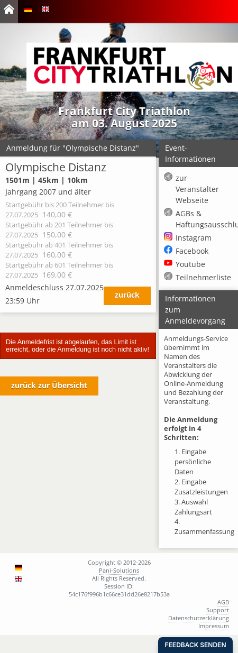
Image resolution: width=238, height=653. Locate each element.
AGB (223, 602)
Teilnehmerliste (203, 277)
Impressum (213, 626)
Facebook (192, 251)
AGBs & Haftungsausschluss (204, 218)
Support (217, 610)
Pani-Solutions (119, 570)
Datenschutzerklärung (198, 618)
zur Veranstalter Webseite (197, 189)
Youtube (190, 264)
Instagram (194, 238)
